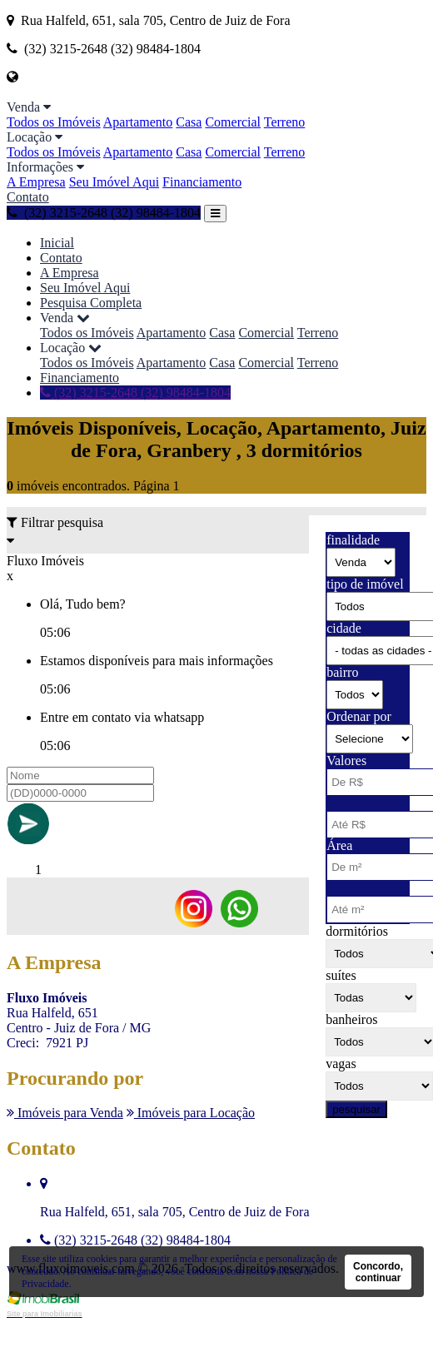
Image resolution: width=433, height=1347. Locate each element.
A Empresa (36, 182)
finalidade (353, 540)
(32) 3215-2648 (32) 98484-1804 (104, 213)
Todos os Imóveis (54, 122)
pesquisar (356, 1109)
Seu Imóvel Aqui (114, 182)
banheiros (351, 1019)
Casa (189, 122)
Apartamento (138, 122)
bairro (342, 672)
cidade (343, 628)
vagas (341, 1063)
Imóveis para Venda (65, 1113)
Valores (346, 760)
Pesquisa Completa (91, 303)
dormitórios (357, 931)
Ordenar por (358, 716)
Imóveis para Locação (191, 1113)
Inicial (57, 243)
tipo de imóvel (364, 584)
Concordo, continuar (378, 1272)
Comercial (233, 122)
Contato (28, 197)
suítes (341, 975)
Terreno (285, 122)
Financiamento (201, 182)
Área (339, 845)
